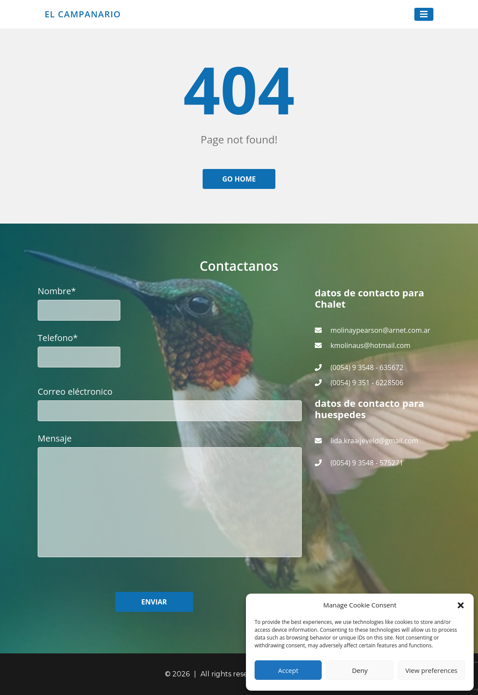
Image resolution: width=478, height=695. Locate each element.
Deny (360, 670)
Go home (239, 179)
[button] (460, 605)
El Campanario (83, 14)
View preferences (431, 670)
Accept (288, 670)
